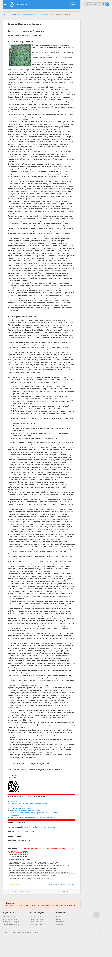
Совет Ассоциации (35, 916)
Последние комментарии (11, 922)
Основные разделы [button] (36, 913)
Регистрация (60, 922)
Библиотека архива (35, 924)
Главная (59, 916)
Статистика (60, 924)
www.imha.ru (22, 932)
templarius (14, 891)
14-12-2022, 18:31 (24, 891)
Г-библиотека (44, 14)
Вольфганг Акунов (27, 827)
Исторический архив (35, 922)
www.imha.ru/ (16, 14)
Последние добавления (10, 919)
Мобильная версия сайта (11, 924)
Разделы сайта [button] (8, 913)
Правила (59, 919)
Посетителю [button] (61, 913)
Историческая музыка (36, 919)
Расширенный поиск (9, 916)
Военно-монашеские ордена (45, 827)
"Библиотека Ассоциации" (30, 14)
